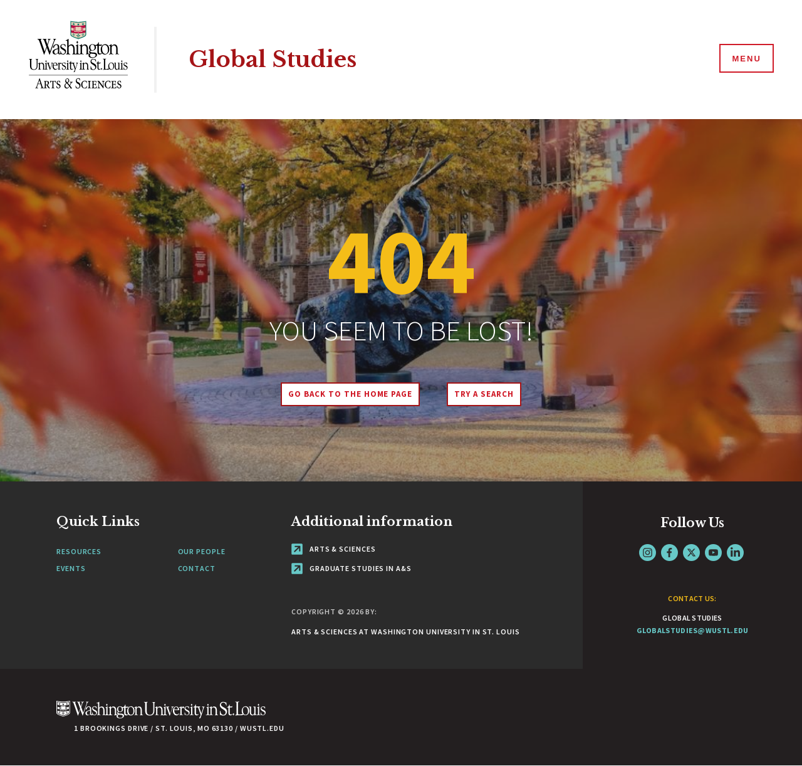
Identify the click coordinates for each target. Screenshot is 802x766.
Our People (202, 551)
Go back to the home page (350, 394)
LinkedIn (735, 552)
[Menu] (745, 59)
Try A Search (484, 394)
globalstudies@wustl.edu (693, 630)
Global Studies (273, 59)
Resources (79, 551)
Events (70, 568)
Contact (197, 568)
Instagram (647, 552)
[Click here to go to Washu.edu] (161, 716)
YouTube (713, 552)
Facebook (669, 552)
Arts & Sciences (333, 549)
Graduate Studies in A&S (351, 568)
